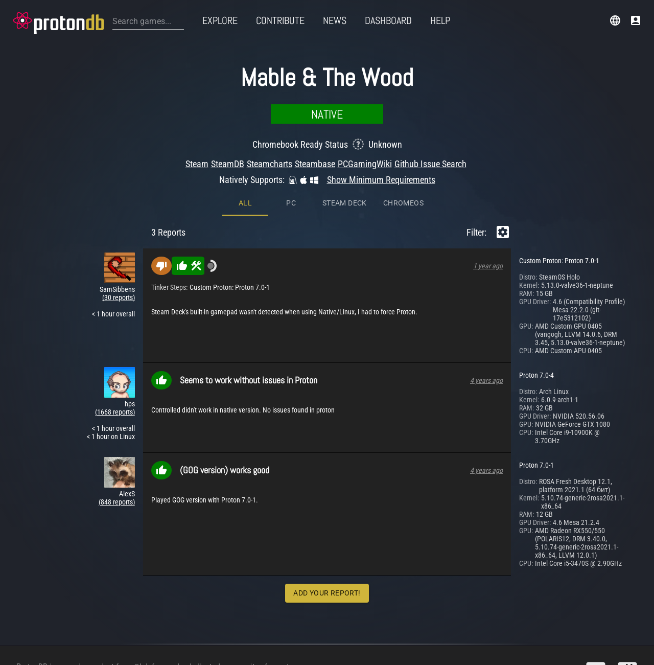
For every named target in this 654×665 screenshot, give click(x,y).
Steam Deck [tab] (344, 118)
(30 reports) (118, 213)
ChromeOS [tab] (403, 118)
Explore (220, 20)
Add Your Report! (326, 508)
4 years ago (486, 295)
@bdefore (149, 648)
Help (440, 20)
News (334, 20)
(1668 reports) (115, 327)
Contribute (280, 20)
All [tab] (245, 118)
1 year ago (488, 181)
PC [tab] (291, 118)
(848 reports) (117, 417)
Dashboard (388, 20)
